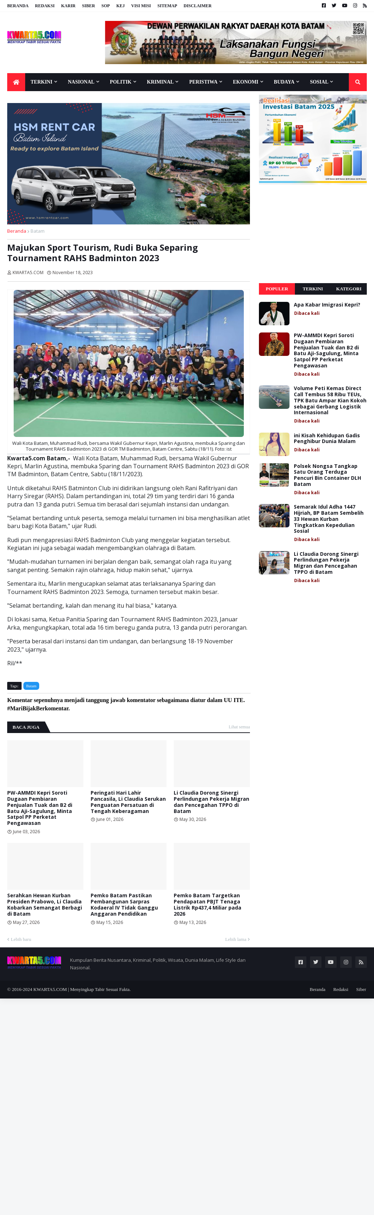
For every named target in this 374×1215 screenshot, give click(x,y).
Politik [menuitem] (121, 82)
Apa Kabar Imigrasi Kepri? (327, 305)
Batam (38, 231)
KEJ (120, 5)
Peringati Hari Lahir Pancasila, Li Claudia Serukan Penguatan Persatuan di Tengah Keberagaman (128, 802)
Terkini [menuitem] (42, 82)
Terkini (313, 288)
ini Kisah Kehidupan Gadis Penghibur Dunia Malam (327, 439)
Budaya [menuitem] (284, 82)
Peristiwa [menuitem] (203, 82)
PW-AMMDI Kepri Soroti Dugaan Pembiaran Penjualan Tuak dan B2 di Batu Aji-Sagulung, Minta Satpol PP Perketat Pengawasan (39, 808)
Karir (68, 5)
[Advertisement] (313, 234)
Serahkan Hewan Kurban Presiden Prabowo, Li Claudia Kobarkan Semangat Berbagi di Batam (44, 905)
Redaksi (45, 5)
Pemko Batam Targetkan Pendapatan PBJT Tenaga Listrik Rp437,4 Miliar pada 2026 (207, 905)
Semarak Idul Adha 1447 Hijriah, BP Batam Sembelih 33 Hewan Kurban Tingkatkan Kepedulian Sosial (329, 519)
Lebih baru (21, 939)
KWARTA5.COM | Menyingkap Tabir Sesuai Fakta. (82, 989)
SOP (105, 5)
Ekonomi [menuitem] (246, 82)
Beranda (17, 5)
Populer (277, 288)
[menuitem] (16, 82)
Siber (88, 5)
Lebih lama (235, 939)
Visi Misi (141, 5)
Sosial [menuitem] (319, 82)
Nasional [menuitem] (81, 82)
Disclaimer (197, 5)
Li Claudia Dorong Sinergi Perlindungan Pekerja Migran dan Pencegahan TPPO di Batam (211, 802)
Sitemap (167, 5)
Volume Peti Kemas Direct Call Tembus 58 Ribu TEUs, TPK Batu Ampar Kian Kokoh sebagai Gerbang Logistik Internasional (330, 400)
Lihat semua (239, 726)
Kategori (349, 288)
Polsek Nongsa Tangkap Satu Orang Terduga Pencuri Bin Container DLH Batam (327, 475)
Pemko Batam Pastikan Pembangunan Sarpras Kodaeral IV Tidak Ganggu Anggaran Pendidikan (124, 905)
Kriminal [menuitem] (160, 82)
